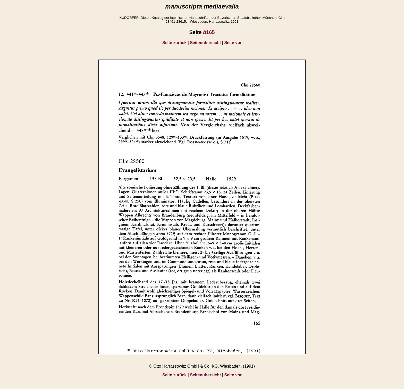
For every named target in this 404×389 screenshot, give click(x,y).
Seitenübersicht (205, 42)
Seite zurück (174, 42)
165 (209, 32)
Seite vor (233, 42)
